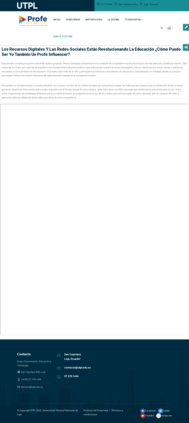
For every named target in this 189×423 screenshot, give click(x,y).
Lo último (113, 19)
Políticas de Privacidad (96, 410)
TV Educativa (134, 20)
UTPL (33, 410)
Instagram (164, 415)
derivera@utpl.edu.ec (30, 387)
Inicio (57, 19)
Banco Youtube (62, 36)
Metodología (94, 19)
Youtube (147, 415)
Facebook (148, 410)
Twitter (164, 410)
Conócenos (73, 19)
